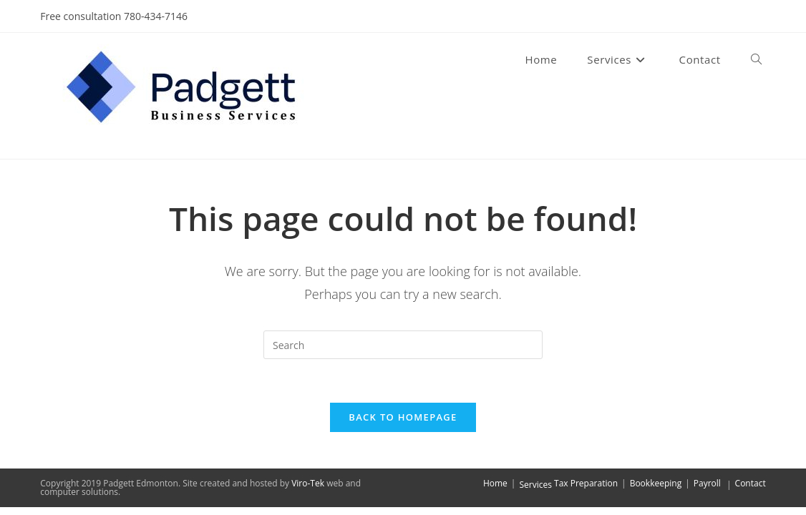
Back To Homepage (403, 417)
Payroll (707, 483)
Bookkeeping (656, 483)
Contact (750, 483)
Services (535, 485)
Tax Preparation (586, 483)
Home (495, 483)
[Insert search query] (403, 344)
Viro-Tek (307, 483)
